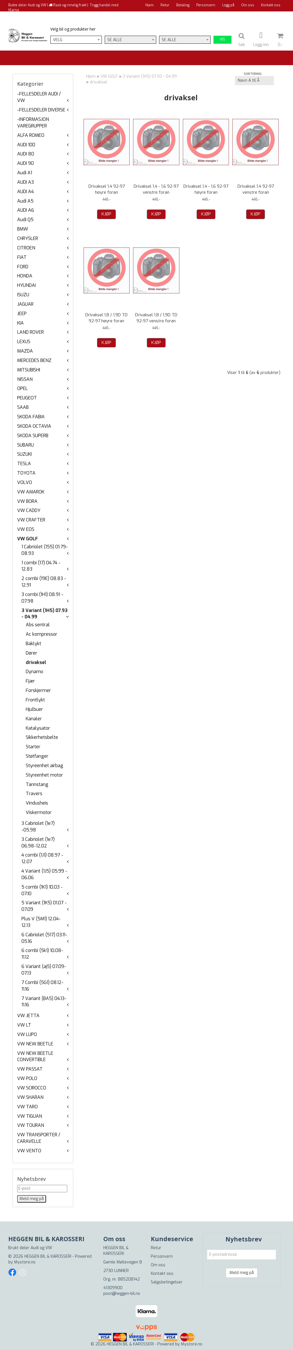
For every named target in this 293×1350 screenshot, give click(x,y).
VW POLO (27, 1078)
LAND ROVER (30, 332)
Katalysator (38, 728)
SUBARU (25, 445)
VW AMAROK (30, 492)
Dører (31, 653)
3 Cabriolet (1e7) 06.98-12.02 (38, 842)
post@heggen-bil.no (121, 1293)
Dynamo (34, 672)
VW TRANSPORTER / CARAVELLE (38, 1138)
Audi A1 (24, 173)
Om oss (247, 5)
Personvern (205, 5)
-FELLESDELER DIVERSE (41, 110)
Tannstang (37, 784)
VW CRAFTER (31, 520)
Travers (34, 794)
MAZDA (25, 351)
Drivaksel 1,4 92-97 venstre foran (255, 189)
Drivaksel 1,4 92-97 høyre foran (106, 189)
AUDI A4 (25, 192)
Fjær (30, 681)
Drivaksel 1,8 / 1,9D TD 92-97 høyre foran (106, 318)
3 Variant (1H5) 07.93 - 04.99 (150, 76)
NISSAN (25, 379)
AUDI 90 (25, 163)
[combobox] (76, 40)
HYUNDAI (26, 285)
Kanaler (34, 719)
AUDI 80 (25, 154)
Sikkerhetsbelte (42, 737)
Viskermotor (39, 812)
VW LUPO (27, 1034)
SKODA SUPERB (32, 436)
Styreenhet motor (44, 775)
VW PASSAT (30, 1069)
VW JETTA (28, 1016)
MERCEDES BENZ (34, 360)
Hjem (149, 5)
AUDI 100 (26, 145)
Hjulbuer (34, 709)
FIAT (22, 257)
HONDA (24, 276)
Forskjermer (38, 690)
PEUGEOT (27, 398)
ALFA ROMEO (30, 135)
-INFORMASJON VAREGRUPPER (33, 122)
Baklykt (33, 644)
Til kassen (272, 15)
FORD (22, 267)
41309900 (112, 1288)
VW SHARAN (30, 1097)
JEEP (22, 314)
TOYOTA (26, 473)
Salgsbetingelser (167, 1282)
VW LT (24, 1025)
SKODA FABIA (31, 417)
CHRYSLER (27, 238)
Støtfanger (37, 756)
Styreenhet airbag (44, 766)
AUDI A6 (25, 210)
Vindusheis (37, 803)
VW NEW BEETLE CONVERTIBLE (35, 1056)
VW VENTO (29, 1151)
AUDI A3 (25, 182)
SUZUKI (24, 454)
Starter (33, 747)
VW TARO (27, 1107)
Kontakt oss (270, 5)
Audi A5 (25, 201)
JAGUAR (25, 304)
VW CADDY (28, 510)
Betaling (182, 5)
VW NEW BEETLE (35, 1044)
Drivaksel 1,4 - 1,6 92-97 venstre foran (156, 189)
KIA (20, 323)
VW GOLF (27, 539)
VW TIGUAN (29, 1116)
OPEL (22, 388)
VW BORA (27, 501)
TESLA (24, 464)
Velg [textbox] (57, 40)
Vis (222, 39)
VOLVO (24, 482)
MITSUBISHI (28, 370)
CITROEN (26, 248)
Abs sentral (38, 625)
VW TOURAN (30, 1125)
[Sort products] (254, 80)
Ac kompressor (41, 634)
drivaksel (36, 662)
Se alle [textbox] (114, 40)
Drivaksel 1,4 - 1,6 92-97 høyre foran (205, 189)
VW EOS (25, 529)
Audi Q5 (25, 220)
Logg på (228, 5)
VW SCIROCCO (31, 1088)
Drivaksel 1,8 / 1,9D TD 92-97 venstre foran (156, 318)
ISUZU (23, 295)
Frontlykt (35, 700)
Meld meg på (241, 1272)
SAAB (23, 407)
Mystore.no (24, 1262)
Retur (165, 5)
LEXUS (23, 342)
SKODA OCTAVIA (34, 426)
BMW (22, 229)
